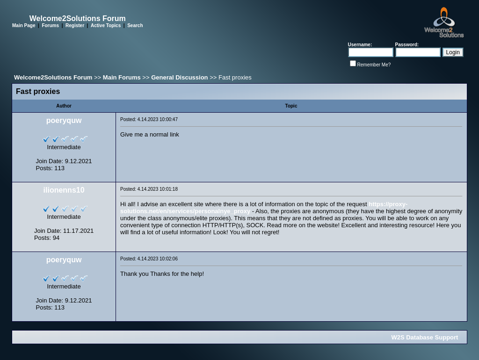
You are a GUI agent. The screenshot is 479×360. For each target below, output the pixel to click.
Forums (50, 25)
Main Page (23, 25)
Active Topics (106, 25)
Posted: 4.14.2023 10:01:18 (149, 189)
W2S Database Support (424, 337)
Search (135, 25)
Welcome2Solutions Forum (53, 77)
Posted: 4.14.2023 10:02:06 (149, 258)
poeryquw (64, 120)
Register (74, 25)
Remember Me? (374, 64)
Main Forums (122, 77)
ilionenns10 (64, 190)
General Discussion (179, 77)
